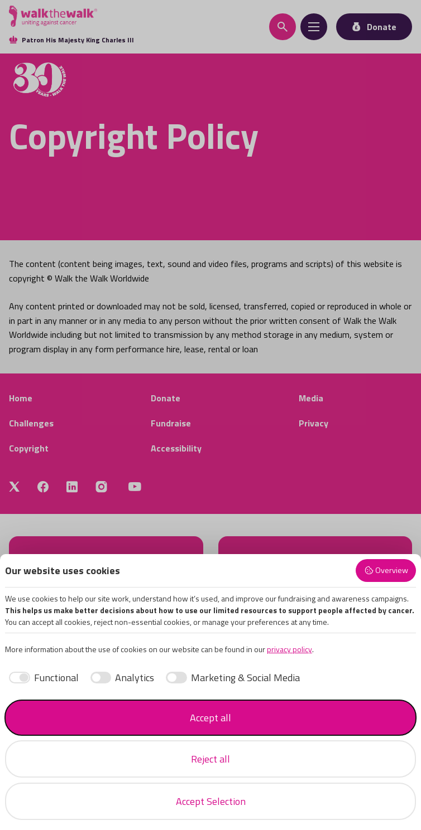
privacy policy (289, 649)
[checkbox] (42, 677)
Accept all (210, 717)
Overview (386, 570)
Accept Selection (211, 801)
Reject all (210, 758)
